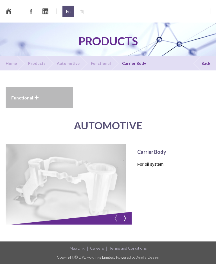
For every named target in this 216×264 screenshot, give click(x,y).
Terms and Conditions (128, 248)
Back (205, 63)
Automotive (68, 63)
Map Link (77, 248)
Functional (101, 63)
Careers (97, 248)
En (68, 11)
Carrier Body (134, 63)
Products (37, 63)
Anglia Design (147, 257)
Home (11, 63)
